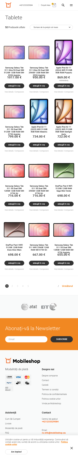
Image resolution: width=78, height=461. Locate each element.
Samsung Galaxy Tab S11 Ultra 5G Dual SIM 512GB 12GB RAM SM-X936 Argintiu (14, 71)
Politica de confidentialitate (54, 394)
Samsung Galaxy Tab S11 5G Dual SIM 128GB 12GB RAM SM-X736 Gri (14, 189)
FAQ (7, 433)
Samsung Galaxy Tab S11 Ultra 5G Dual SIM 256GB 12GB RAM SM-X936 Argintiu (39, 71)
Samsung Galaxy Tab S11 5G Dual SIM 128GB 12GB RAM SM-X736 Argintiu (64, 248)
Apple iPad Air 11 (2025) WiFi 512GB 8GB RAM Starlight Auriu (63, 130)
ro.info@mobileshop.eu (54, 433)
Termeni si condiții (50, 389)
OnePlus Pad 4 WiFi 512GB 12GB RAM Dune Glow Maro (14, 247)
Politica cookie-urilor (51, 399)
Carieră (45, 385)
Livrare (8, 423)
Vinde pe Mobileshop (51, 403)
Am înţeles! (16, 452)
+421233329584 (26, 5)
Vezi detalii (9, 92)
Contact (45, 380)
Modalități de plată (13, 428)
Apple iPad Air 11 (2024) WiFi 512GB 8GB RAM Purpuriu (63, 70)
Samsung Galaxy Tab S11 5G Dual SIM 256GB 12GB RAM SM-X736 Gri (39, 189)
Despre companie (50, 375)
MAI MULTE (7, 389)
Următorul (67, 286)
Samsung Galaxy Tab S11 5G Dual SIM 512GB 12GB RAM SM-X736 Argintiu (14, 130)
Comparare (19, 92)
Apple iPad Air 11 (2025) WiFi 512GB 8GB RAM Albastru (39, 129)
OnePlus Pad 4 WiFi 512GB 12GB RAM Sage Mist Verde (63, 188)
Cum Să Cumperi (12, 419)
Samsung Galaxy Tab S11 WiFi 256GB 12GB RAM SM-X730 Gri (39, 247)
